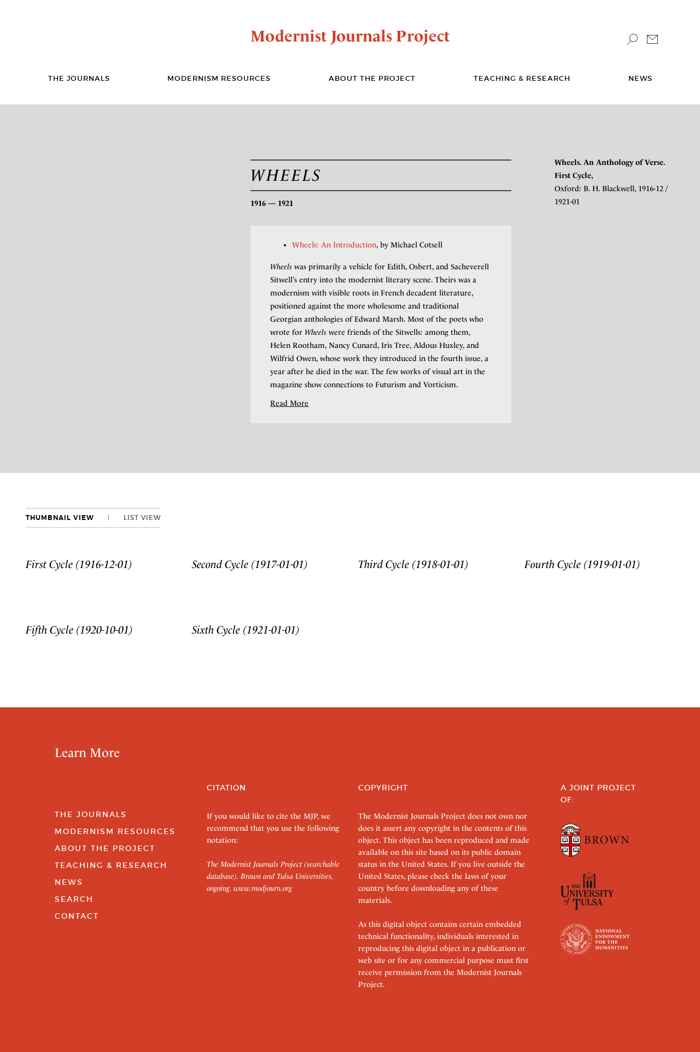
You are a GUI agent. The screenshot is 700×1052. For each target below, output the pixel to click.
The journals (79, 78)
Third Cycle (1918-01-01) (413, 564)
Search (74, 899)
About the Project (372, 78)
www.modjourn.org (263, 888)
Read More (289, 403)
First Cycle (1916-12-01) (79, 564)
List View (142, 517)
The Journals (91, 814)
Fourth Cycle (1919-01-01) (582, 564)
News (640, 78)
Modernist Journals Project (350, 36)
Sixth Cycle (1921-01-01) (246, 629)
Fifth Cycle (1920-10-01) (79, 629)
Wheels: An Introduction (334, 244)
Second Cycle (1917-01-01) (250, 564)
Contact (77, 916)
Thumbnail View (60, 517)
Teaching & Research (522, 78)
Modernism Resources (219, 78)
